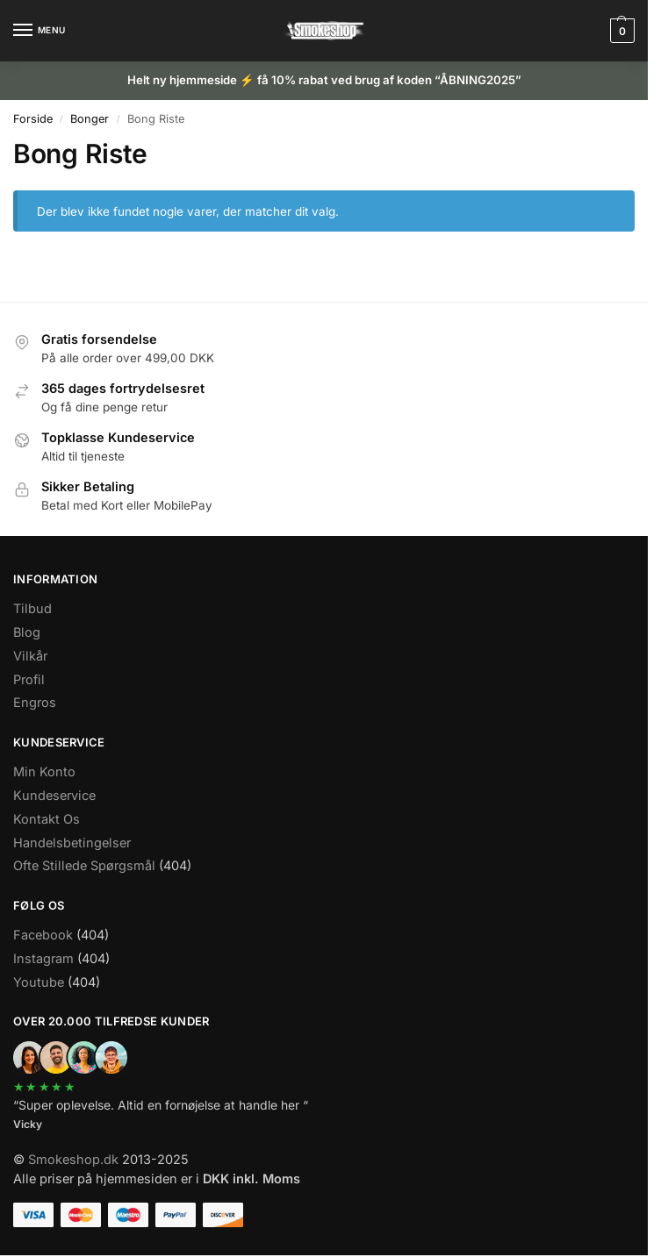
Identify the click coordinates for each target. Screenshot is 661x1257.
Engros (34, 702)
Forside (33, 118)
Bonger (89, 118)
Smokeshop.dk (73, 1159)
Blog (26, 632)
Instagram (43, 958)
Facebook (43, 934)
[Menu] (39, 31)
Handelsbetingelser (72, 842)
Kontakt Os (46, 818)
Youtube (38, 982)
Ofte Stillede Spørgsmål (84, 865)
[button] (620, 30)
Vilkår (30, 655)
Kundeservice (54, 795)
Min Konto (44, 771)
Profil (29, 679)
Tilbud (32, 608)
